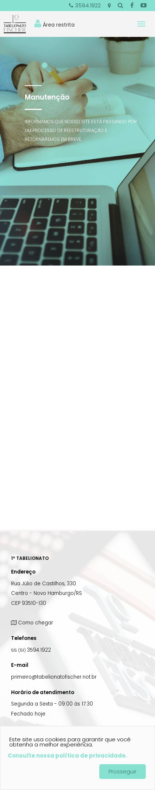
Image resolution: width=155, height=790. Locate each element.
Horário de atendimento (42, 692)
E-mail (19, 665)
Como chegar (32, 622)
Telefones (24, 638)
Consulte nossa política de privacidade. (67, 755)
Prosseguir (122, 771)
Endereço (23, 571)
